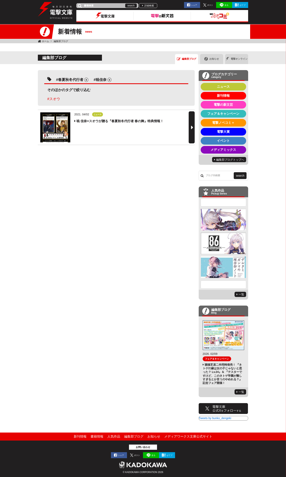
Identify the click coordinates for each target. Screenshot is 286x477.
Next (223, 285)
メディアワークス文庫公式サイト (188, 436)
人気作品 (113, 436)
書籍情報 (97, 436)
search (131, 5)
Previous (223, 202)
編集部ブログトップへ (230, 159)
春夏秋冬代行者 (70, 80)
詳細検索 (149, 5)
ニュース (223, 86)
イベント (223, 140)
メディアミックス (223, 149)
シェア (194, 5)
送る (227, 5)
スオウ (54, 99)
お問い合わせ (143, 447)
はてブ (243, 5)
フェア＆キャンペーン (223, 113)
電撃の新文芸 (223, 104)
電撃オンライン (237, 59)
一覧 (241, 294)
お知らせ (211, 59)
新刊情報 (223, 95)
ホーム (45, 41)
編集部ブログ (61, 41)
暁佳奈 (101, 80)
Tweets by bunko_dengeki (215, 418)
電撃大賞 (223, 131)
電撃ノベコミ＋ (223, 122)
